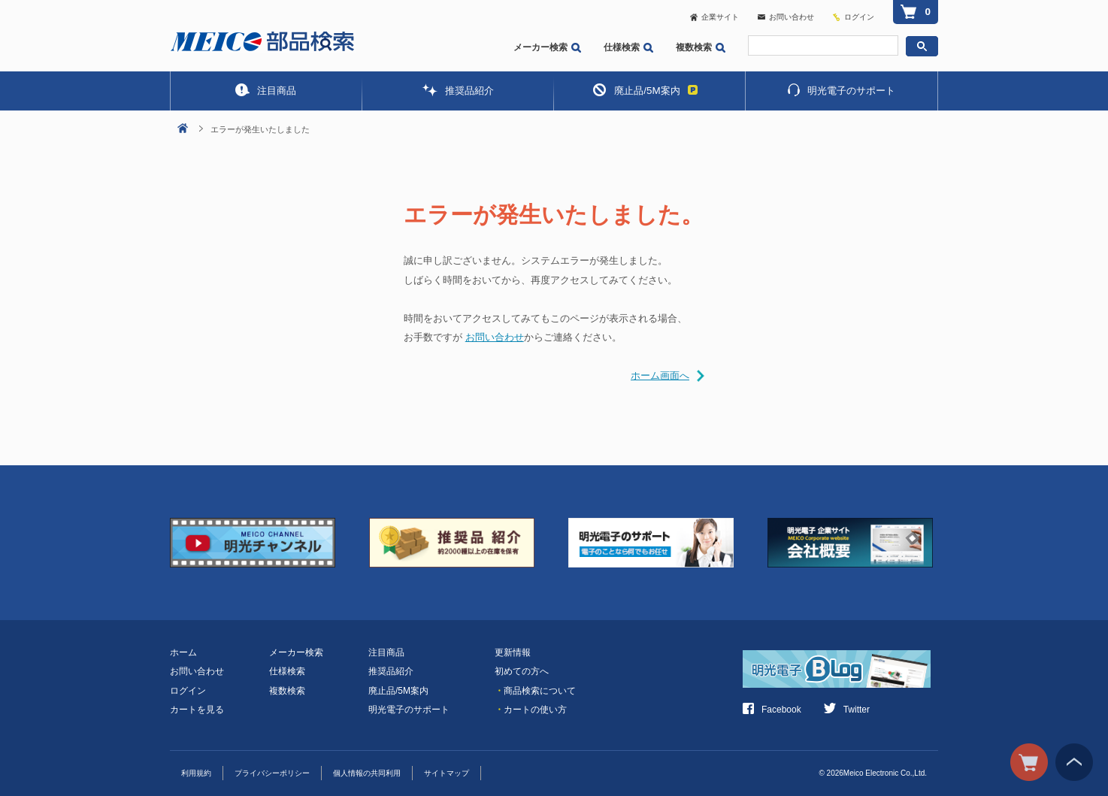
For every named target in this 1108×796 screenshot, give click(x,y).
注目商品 (265, 89)
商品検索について (535, 691)
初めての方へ (522, 671)
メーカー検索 (547, 47)
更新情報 (513, 652)
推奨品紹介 (458, 89)
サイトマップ (446, 773)
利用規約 (196, 773)
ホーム (183, 652)
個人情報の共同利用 (367, 773)
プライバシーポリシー (272, 773)
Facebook (772, 709)
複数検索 (700, 47)
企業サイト (714, 17)
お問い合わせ (786, 17)
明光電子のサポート (841, 89)
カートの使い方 (531, 709)
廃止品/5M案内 (645, 89)
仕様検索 (628, 47)
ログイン (859, 17)
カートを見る (197, 709)
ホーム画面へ (660, 375)
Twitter (847, 709)
